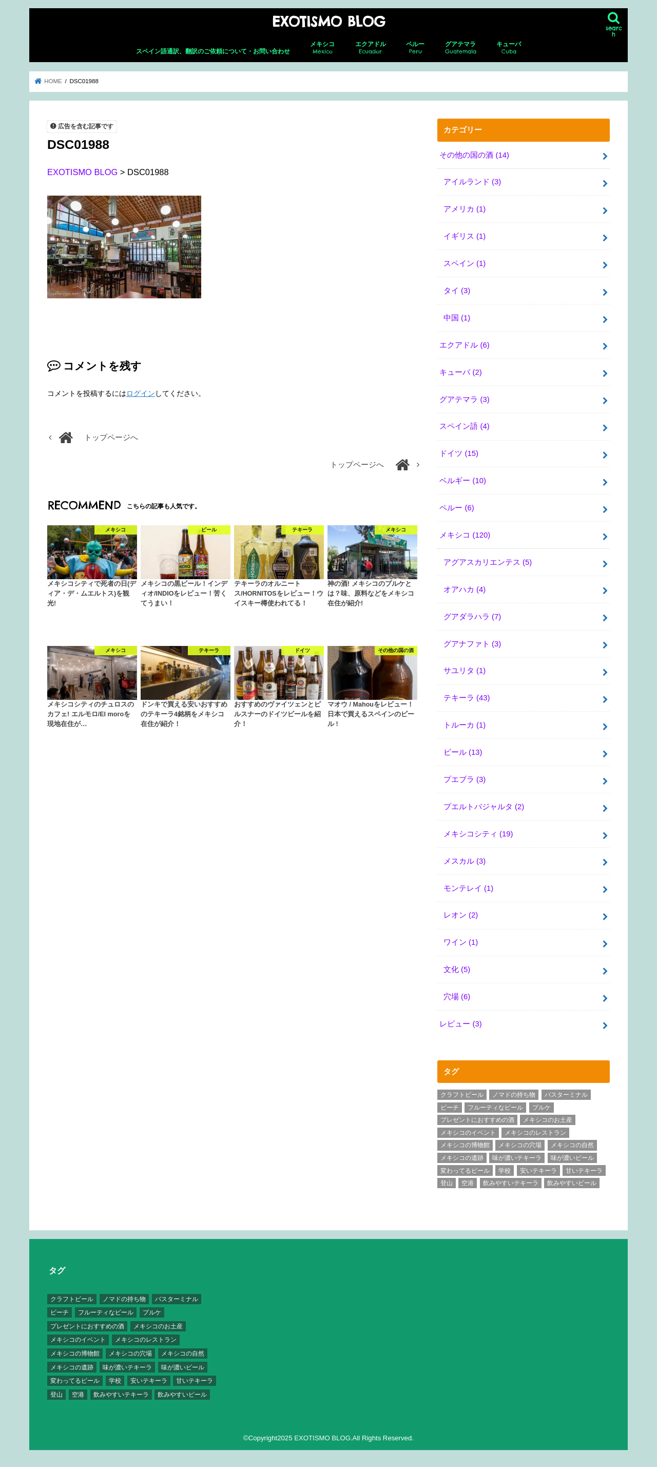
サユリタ (464, 670)
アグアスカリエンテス (487, 562)
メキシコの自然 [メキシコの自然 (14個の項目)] (572, 1145)
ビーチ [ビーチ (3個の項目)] (449, 1107)
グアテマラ (460, 48)
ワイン (460, 942)
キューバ (508, 48)
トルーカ (464, 725)
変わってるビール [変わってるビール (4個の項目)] (465, 1170)
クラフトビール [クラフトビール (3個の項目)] (462, 1094)
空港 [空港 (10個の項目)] (467, 1183)
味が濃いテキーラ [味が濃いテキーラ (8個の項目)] (517, 1157)
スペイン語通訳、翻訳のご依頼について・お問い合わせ (213, 51)
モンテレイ (468, 888)
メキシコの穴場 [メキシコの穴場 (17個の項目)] (520, 1145)
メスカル (464, 861)
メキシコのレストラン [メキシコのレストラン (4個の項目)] (535, 1132)
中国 (456, 318)
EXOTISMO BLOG (328, 21)
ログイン (140, 393)
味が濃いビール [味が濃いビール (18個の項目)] (572, 1157)
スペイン (464, 263)
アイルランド (472, 182)
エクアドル (370, 48)
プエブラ (464, 779)
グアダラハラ (472, 617)
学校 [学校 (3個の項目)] (504, 1170)
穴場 (456, 997)
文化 (456, 969)
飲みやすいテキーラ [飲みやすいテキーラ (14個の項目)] (510, 1183)
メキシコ (322, 48)
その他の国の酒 (474, 155)
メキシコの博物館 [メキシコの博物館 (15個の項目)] (465, 1145)
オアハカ (464, 589)
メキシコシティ (478, 834)
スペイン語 (464, 426)
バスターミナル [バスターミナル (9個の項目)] (566, 1094)
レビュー (460, 1024)
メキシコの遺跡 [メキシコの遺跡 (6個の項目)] (462, 1157)
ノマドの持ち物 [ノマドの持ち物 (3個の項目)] (513, 1094)
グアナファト (472, 644)
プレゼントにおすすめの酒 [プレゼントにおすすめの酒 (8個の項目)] (477, 1119)
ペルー (415, 48)
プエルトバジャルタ (483, 807)
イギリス (464, 236)
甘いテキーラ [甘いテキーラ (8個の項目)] (584, 1170)
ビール (462, 752)
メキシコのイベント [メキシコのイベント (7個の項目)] (468, 1132)
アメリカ (464, 209)
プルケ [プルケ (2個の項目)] (541, 1107)
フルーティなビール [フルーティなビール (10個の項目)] (495, 1107)
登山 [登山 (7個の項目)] (446, 1183)
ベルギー (462, 481)
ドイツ (458, 453)
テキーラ (466, 698)
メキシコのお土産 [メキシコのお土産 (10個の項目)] (547, 1119)
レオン (460, 915)
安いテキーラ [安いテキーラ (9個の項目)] (538, 1170)
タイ (456, 291)
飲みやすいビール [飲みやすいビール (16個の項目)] (571, 1183)
